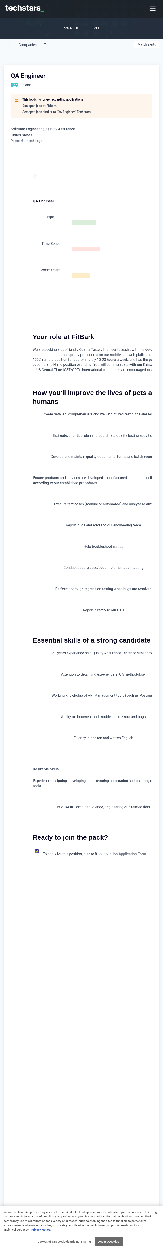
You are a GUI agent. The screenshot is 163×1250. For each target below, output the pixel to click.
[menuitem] (153, 9)
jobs (7, 45)
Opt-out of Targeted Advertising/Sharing (64, 1244)
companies (28, 45)
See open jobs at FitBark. (39, 106)
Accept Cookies (108, 1244)
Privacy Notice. (41, 1232)
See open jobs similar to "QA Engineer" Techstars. (56, 112)
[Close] (156, 1216)
